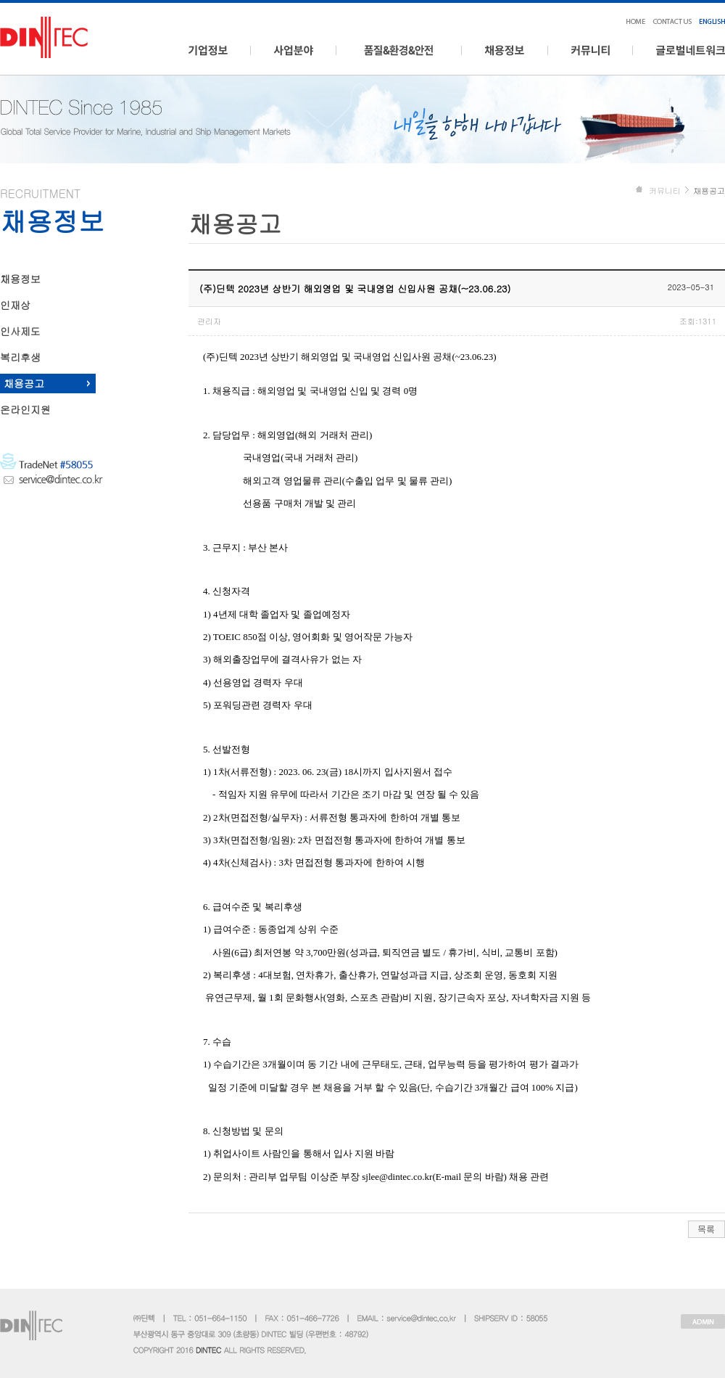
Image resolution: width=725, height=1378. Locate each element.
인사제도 (20, 331)
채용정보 (20, 278)
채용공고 (24, 383)
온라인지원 (25, 409)
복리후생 (20, 357)
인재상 (15, 305)
